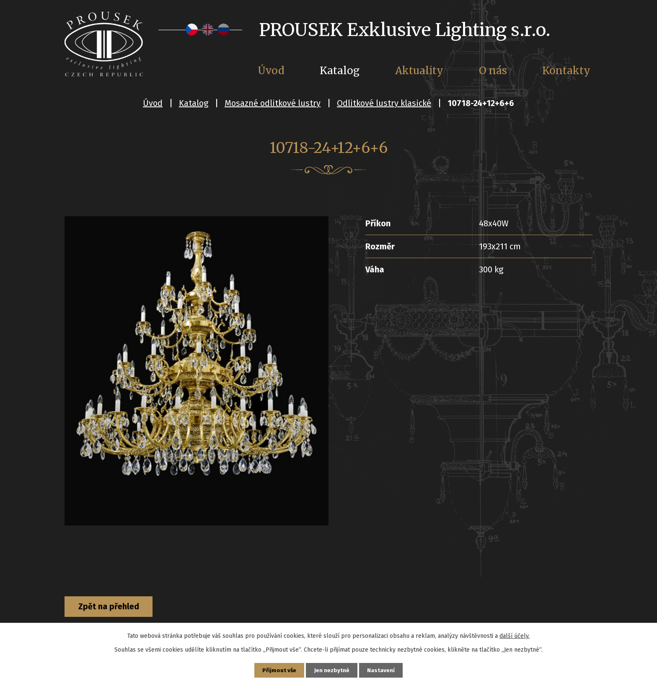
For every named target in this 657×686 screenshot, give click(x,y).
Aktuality (419, 70)
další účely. (514, 635)
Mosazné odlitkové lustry (273, 103)
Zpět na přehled (111, 607)
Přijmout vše (278, 669)
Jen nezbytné (332, 669)
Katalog (193, 103)
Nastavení (382, 669)
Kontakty (566, 70)
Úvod (153, 103)
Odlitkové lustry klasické (384, 103)
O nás (493, 70)
